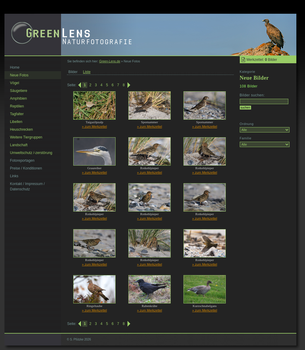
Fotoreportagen (22, 160)
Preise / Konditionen (26, 168)
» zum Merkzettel (94, 126)
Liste (87, 72)
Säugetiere (18, 91)
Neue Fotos (19, 75)
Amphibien (18, 98)
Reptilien (17, 106)
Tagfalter (17, 114)
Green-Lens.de (109, 61)
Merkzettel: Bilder (262, 60)
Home (15, 67)
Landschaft (19, 145)
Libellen (16, 122)
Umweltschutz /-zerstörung (31, 153)
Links (14, 176)
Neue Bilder (254, 78)
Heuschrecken (21, 129)
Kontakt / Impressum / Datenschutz (27, 186)
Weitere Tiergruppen (26, 137)
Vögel (14, 83)
